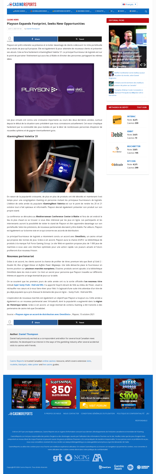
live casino (47, 364)
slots (89, 361)
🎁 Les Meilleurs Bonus (39, 11)
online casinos (49, 361)
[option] (128, 46)
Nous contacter (71, 413)
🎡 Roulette (99, 11)
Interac (131, 116)
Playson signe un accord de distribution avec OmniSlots (43, 314)
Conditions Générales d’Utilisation (98, 413)
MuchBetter (133, 146)
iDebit (130, 131)
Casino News (13, 20)
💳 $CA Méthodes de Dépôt (62, 11)
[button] (141, 65)
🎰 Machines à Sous (82, 11)
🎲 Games (133, 11)
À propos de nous (52, 413)
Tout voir (142, 107)
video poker (33, 364)
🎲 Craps (121, 11)
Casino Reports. (26, 467)
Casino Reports (17, 361)
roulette (13, 364)
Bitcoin (131, 161)
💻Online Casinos (19, 11)
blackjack (22, 364)
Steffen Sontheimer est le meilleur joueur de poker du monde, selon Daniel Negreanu (127, 59)
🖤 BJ (110, 11)
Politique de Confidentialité (130, 413)
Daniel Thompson (33, 29)
